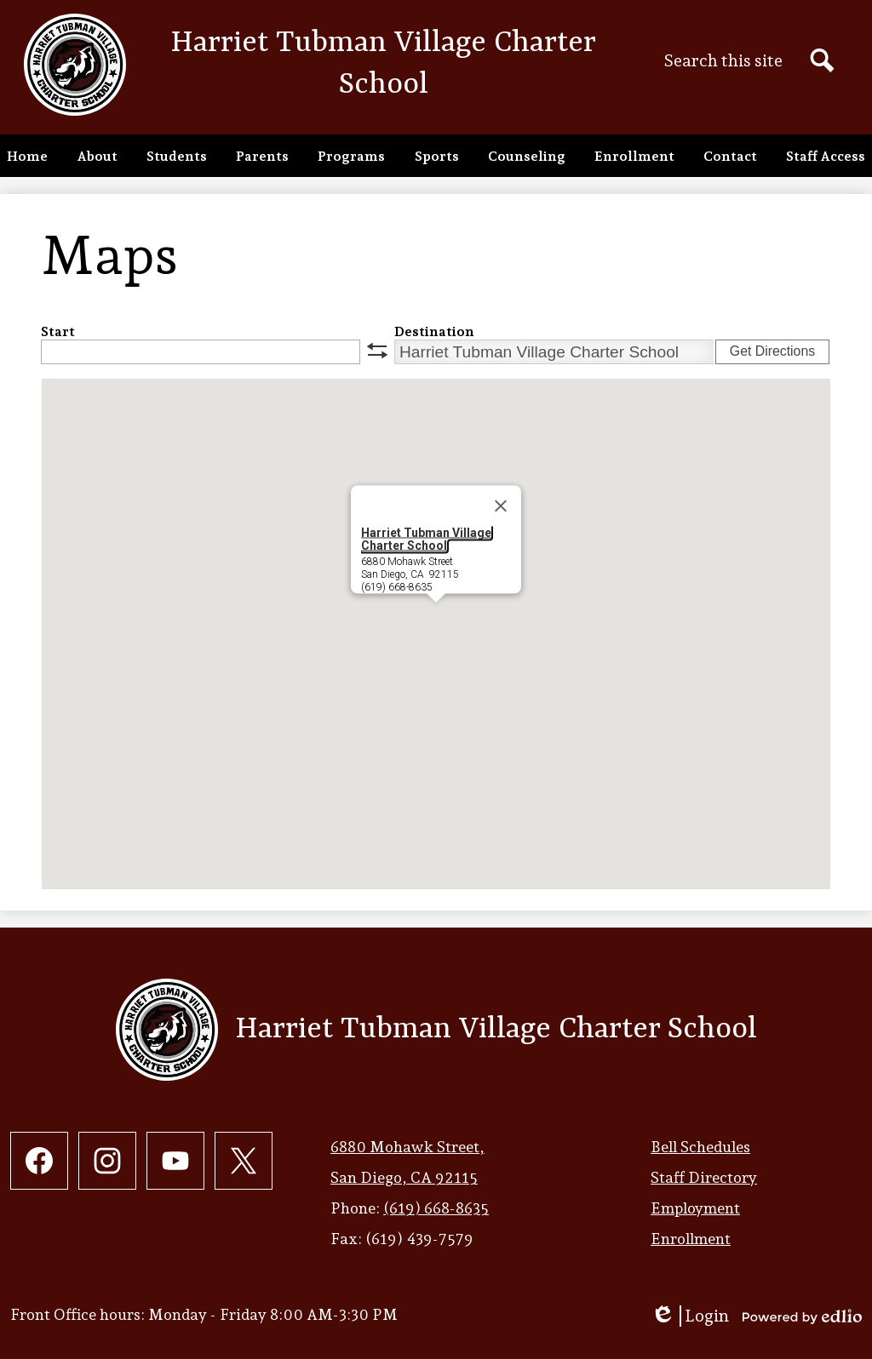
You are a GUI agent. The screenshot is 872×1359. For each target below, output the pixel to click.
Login (690, 1316)
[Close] (500, 506)
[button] (97, 155)
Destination (434, 331)
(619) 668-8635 (436, 1208)
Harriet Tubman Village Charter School (426, 539)
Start (58, 331)
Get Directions (772, 351)
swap (377, 350)
